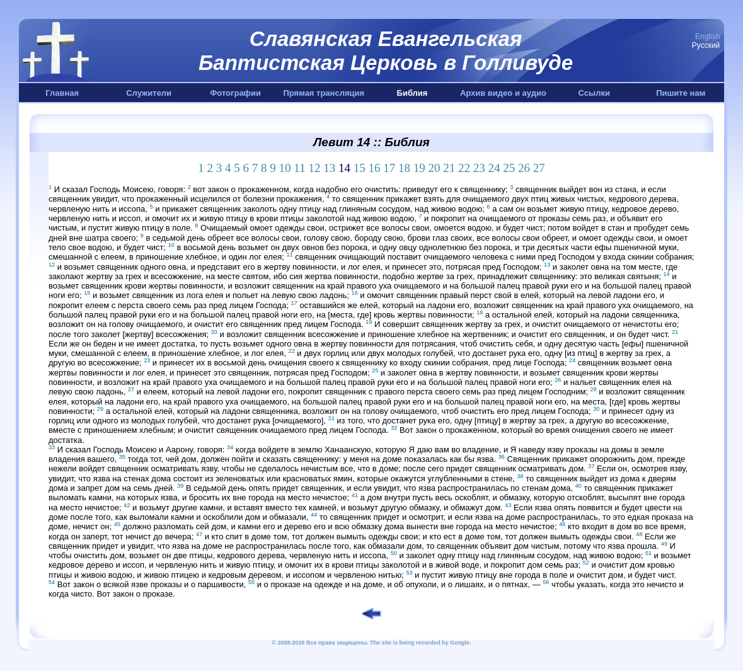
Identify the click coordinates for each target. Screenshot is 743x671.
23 (479, 168)
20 (434, 168)
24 (494, 168)
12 (314, 168)
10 (285, 168)
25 (509, 168)
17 (389, 168)
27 (539, 168)
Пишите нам (680, 93)
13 (329, 168)
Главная (62, 93)
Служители (148, 93)
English (707, 36)
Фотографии (235, 93)
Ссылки (594, 93)
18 (404, 168)
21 (449, 168)
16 (374, 168)
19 (419, 168)
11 (299, 168)
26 (524, 168)
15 (360, 168)
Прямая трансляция (323, 93)
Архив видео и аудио (503, 93)
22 (464, 168)
